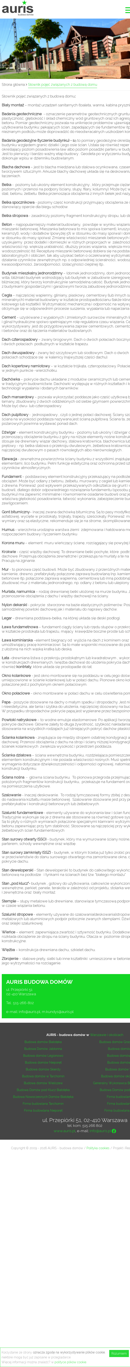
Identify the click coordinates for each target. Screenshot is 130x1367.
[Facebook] (114, 1132)
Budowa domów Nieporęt (43, 1062)
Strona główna (13, 84)
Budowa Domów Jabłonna (43, 1049)
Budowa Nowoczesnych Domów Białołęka (43, 1097)
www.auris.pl (64, 1131)
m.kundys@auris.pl (57, 1011)
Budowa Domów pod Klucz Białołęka (43, 1090)
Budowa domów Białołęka (43, 1042)
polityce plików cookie (70, 1362)
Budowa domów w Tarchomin (43, 1076)
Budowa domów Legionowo (43, 1055)
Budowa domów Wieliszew (43, 1083)
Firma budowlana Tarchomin (43, 1103)
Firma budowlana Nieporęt (43, 1110)
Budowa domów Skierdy (43, 1069)
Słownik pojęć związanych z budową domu (62, 84)
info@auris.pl (29, 1011)
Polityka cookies (98, 1148)
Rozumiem (119, 1353)
